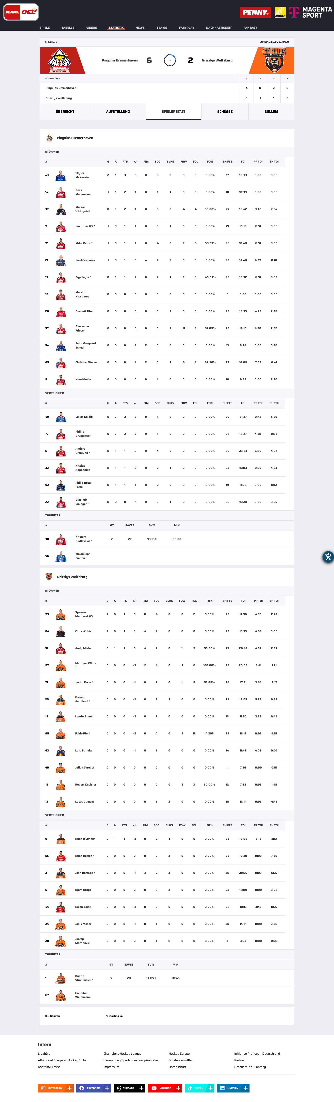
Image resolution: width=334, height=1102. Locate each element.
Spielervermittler (181, 1060)
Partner (239, 1060)
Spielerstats (174, 111)
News (140, 27)
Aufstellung (118, 111)
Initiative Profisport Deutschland (257, 1053)
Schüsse (225, 111)
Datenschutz (177, 1066)
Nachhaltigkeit (219, 27)
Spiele (44, 27)
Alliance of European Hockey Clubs (62, 1060)
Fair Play (186, 27)
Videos (91, 27)
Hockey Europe (179, 1053)
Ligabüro (44, 1053)
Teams (162, 27)
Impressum (111, 1066)
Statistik (116, 27)
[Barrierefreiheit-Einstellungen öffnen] (328, 557)
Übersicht (65, 111)
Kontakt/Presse (49, 1066)
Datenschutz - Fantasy (250, 1066)
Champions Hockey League (122, 1053)
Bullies (271, 111)
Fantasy (250, 27)
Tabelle (68, 27)
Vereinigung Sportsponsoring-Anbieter (130, 1060)
